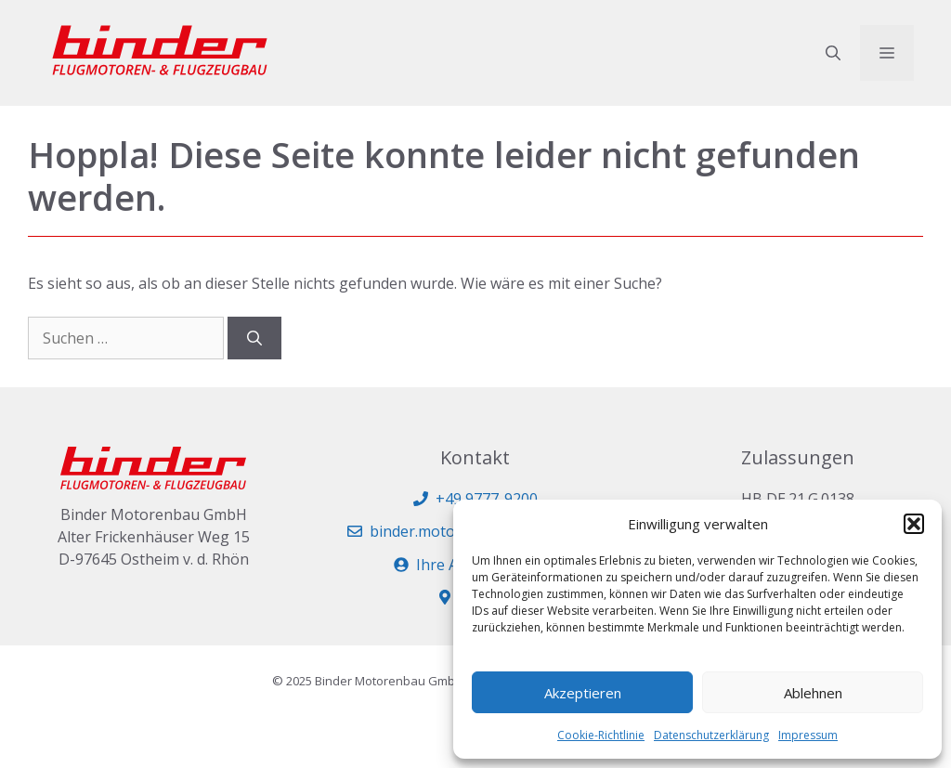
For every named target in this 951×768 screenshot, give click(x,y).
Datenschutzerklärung (711, 735)
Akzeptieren (582, 692)
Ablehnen (813, 692)
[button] (914, 523)
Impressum (808, 735)
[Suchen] (254, 338)
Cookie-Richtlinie (601, 735)
